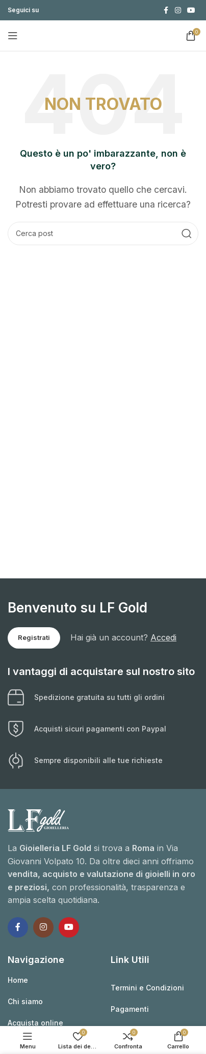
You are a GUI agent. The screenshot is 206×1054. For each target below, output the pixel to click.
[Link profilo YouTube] (191, 10)
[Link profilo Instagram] (178, 10)
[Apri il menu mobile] (13, 35)
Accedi (163, 637)
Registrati (34, 637)
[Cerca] (103, 233)
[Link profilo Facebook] (166, 10)
